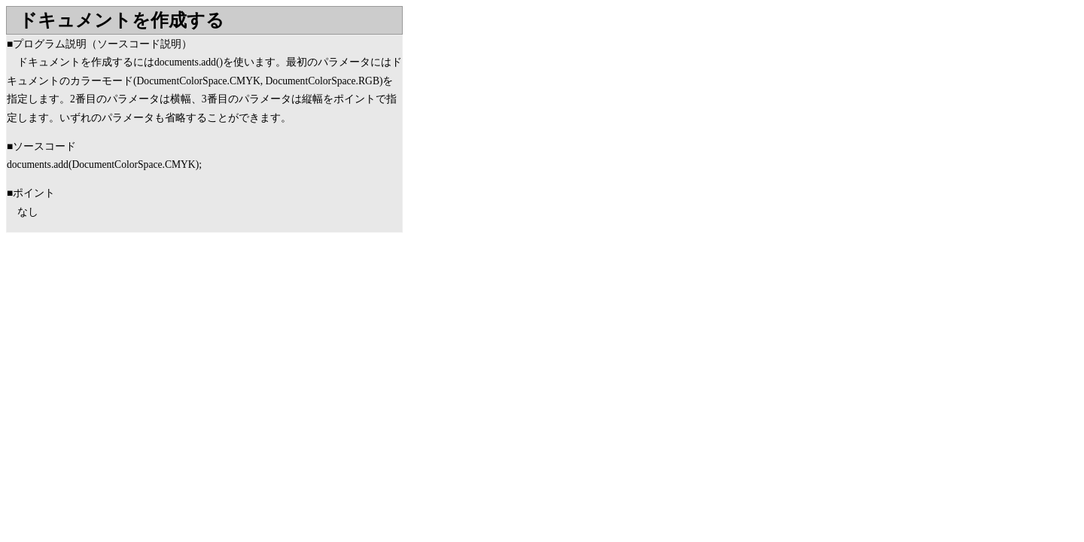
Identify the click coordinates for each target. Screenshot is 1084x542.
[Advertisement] (132, 353)
